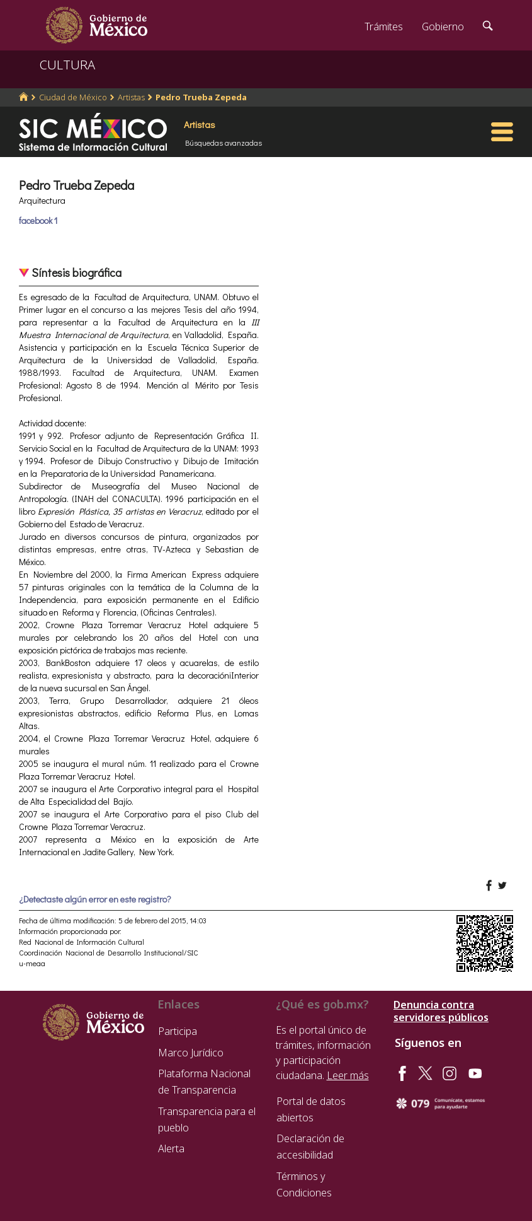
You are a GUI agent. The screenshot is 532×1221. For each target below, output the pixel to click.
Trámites (384, 26)
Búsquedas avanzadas (223, 142)
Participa (177, 1031)
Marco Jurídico (191, 1053)
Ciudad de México (73, 97)
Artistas (131, 97)
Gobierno (443, 26)
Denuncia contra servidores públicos (441, 1011)
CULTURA (67, 64)
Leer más (348, 1075)
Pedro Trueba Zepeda (201, 97)
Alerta (171, 1148)
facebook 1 (38, 220)
